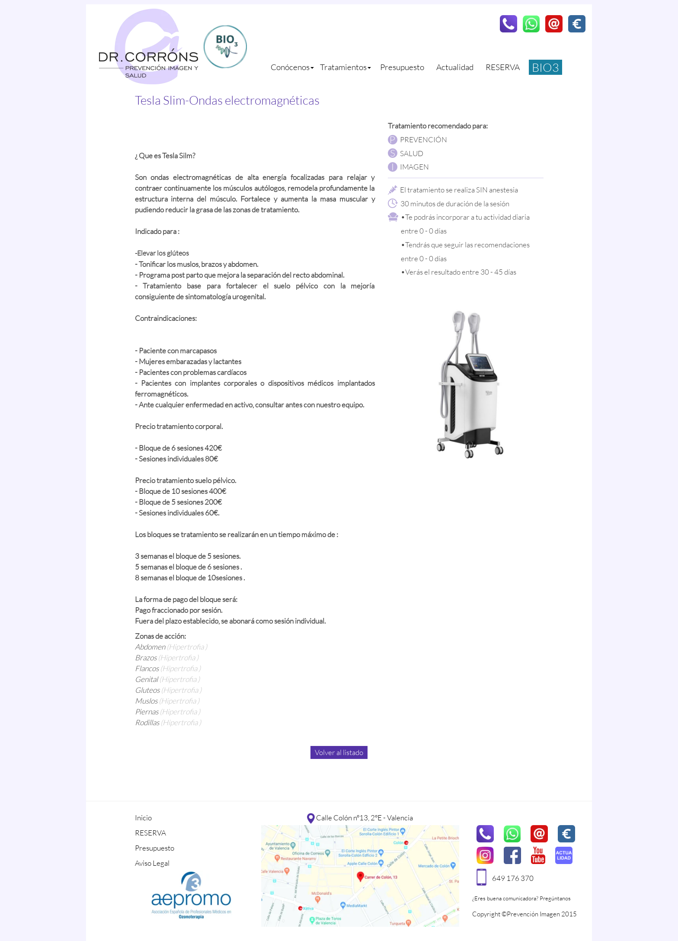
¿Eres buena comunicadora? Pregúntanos (521, 898)
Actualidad (454, 67)
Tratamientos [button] (345, 67)
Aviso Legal (152, 862)
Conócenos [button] (292, 67)
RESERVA (503, 67)
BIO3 (545, 67)
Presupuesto (402, 67)
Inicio (143, 817)
